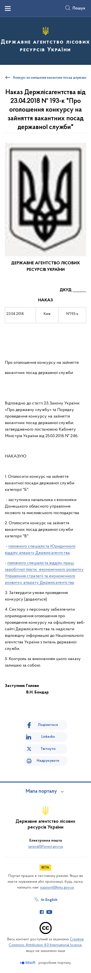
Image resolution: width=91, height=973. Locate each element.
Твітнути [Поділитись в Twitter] (48, 749)
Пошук (79, 8)
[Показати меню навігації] (8, 8)
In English (49, 900)
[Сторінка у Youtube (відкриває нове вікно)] (49, 912)
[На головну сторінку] (45, 40)
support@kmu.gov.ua (57, 887)
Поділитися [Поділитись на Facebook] (48, 725)
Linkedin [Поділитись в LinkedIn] (48, 737)
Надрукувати (48, 761)
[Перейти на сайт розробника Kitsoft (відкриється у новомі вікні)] (28, 963)
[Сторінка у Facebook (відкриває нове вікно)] (42, 912)
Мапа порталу (41, 791)
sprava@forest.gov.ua (45, 847)
